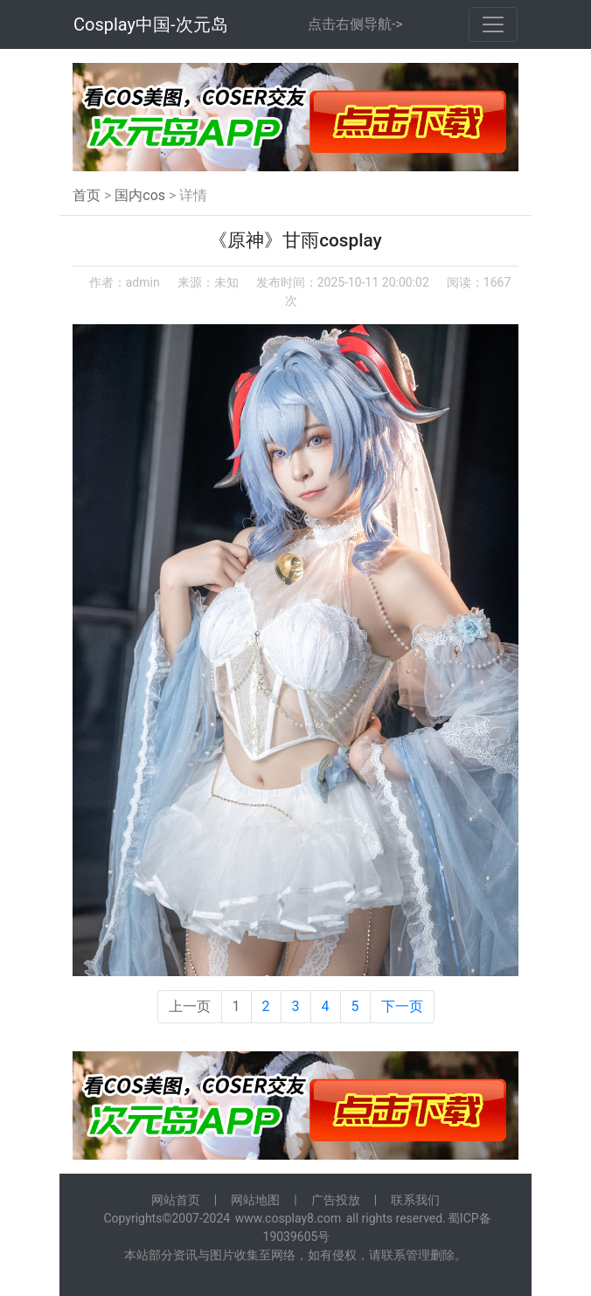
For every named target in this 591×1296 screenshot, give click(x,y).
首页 (87, 195)
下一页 (402, 1006)
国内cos (140, 195)
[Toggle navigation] (493, 24)
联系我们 (415, 1200)
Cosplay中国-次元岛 (150, 24)
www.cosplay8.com (288, 1218)
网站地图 (255, 1200)
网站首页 (175, 1200)
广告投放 (335, 1200)
